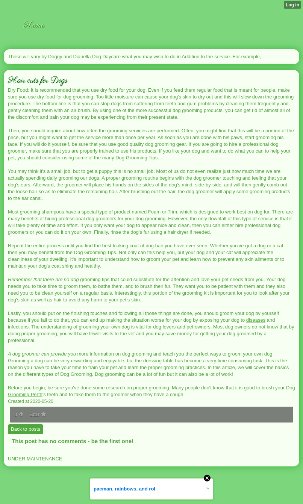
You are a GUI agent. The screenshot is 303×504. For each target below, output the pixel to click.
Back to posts (25, 429)
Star (37, 415)
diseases (255, 320)
